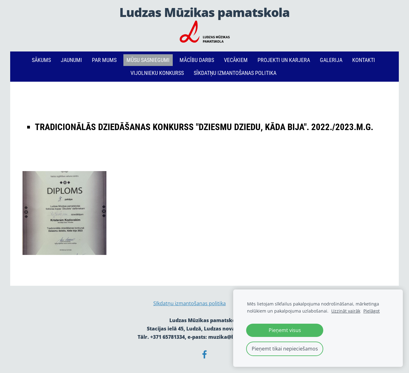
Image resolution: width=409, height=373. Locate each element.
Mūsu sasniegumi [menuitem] (148, 60)
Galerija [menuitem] (331, 60)
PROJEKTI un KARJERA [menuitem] (284, 60)
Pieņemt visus (285, 330)
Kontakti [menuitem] (363, 60)
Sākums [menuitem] (41, 60)
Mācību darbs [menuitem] (197, 60)
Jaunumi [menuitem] (71, 60)
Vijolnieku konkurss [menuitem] (157, 73)
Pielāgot (371, 311)
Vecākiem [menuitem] (236, 60)
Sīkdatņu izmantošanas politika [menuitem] (235, 73)
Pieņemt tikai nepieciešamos (285, 348)
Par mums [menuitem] (104, 60)
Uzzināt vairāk (345, 311)
